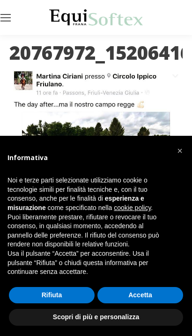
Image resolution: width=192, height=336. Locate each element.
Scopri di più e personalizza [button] (96, 317)
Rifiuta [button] (52, 295)
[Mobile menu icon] (5, 17)
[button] (179, 150)
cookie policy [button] (132, 207)
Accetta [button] (140, 295)
